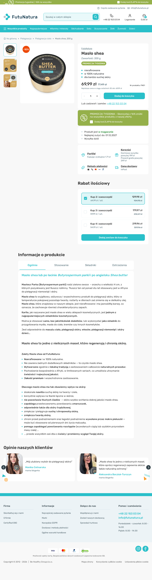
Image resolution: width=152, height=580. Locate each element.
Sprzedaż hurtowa (89, 523)
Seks (89, 28)
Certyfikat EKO (10, 523)
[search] (71, 17)
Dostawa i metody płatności (55, 527)
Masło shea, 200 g (63, 38)
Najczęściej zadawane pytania (56, 513)
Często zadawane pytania (111, 8)
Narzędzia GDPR (49, 523)
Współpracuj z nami (89, 513)
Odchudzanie (77, 28)
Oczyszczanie (100, 28)
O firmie (7, 518)
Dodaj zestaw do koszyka (113, 237)
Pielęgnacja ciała (43, 38)
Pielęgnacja (25, 38)
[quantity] (90, 96)
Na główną (10, 38)
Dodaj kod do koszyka (134, 2)
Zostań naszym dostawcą (92, 518)
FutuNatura (86, 48)
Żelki (112, 28)
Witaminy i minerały (59, 28)
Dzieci (132, 28)
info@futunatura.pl (138, 8)
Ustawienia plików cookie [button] (136, 562)
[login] (130, 17)
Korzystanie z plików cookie (109, 562)
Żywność (122, 28)
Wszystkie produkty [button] (15, 28)
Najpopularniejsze (38, 28)
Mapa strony (87, 562)
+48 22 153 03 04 (116, 103)
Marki (44, 518)
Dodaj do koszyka (124, 96)
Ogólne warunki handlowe (54, 532)
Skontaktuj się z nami (13, 513)
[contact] (111, 17)
